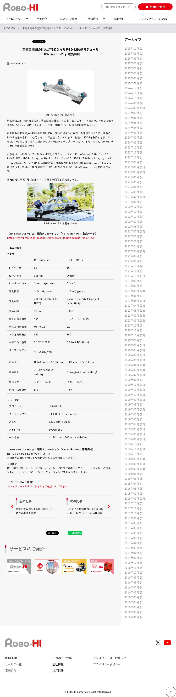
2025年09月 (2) (134, 53)
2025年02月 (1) (134, 78)
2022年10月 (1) (134, 216)
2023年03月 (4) (134, 192)
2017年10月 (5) (134, 513)
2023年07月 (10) (134, 172)
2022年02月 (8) (134, 256)
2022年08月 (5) (134, 226)
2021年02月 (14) (134, 315)
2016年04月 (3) (134, 602)
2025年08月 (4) (134, 58)
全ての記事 (9, 28)
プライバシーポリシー (107, 664)
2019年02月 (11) (134, 434)
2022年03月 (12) (134, 251)
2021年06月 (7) (134, 296)
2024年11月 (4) (134, 93)
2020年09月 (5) (134, 340)
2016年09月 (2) (134, 577)
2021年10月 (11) (134, 276)
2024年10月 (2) (134, 98)
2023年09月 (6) (134, 162)
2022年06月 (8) (134, 236)
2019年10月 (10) (134, 394)
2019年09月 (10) (134, 399)
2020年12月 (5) (134, 325)
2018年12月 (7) (134, 444)
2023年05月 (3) (134, 182)
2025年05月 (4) (134, 68)
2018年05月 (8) (134, 478)
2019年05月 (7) (134, 419)
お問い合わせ (157, 7)
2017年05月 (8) (134, 538)
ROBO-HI (11, 658)
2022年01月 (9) (134, 261)
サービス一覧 (13, 18)
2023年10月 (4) (134, 157)
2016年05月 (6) (134, 597)
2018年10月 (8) (134, 454)
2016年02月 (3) (134, 612)
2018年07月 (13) (134, 469)
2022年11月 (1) (134, 211)
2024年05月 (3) (134, 123)
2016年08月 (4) (134, 582)
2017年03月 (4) (134, 548)
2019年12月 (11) (134, 384)
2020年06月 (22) (134, 355)
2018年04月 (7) (134, 483)
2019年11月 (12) (134, 389)
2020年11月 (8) (134, 330)
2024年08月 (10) (134, 108)
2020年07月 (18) (134, 350)
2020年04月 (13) (134, 365)
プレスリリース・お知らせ (153, 18)
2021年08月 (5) (134, 286)
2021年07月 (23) (134, 291)
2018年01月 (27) (134, 498)
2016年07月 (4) (134, 587)
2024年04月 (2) (134, 127)
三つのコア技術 (68, 18)
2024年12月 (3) (134, 88)
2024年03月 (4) (134, 132)
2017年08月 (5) (134, 523)
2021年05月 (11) (134, 301)
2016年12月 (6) (134, 563)
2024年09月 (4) (134, 103)
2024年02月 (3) (134, 137)
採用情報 (119, 18)
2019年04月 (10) (134, 424)
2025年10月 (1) (134, 48)
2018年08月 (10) (134, 464)
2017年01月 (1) (134, 558)
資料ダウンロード (120, 7)
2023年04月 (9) (134, 187)
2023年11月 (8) (134, 152)
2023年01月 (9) (134, 202)
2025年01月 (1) (134, 83)
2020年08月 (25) (134, 345)
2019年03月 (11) (134, 429)
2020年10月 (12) (134, 335)
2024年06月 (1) (134, 118)
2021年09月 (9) (134, 281)
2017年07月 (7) (134, 528)
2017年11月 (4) (134, 508)
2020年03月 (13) (134, 370)
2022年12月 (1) (134, 206)
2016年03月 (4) (134, 607)
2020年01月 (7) (134, 380)
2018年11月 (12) (134, 449)
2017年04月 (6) (134, 543)
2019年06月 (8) (134, 414)
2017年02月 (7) (134, 553)
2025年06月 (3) (134, 63)
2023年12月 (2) (134, 147)
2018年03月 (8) (134, 488)
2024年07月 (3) (134, 113)
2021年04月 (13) (134, 305)
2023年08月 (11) (134, 167)
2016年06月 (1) (134, 592)
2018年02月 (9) (134, 493)
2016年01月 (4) (134, 617)
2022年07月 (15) (134, 231)
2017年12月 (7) (134, 503)
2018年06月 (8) (134, 474)
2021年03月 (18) (134, 310)
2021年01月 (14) (134, 320)
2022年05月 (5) (134, 241)
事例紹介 (42, 18)
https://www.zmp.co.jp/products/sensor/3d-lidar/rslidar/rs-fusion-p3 (50, 237)
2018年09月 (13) (134, 459)
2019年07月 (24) (134, 409)
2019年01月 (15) (134, 439)
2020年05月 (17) (134, 360)
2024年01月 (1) (134, 142)
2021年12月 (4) (134, 266)
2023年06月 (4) (134, 177)
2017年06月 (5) (134, 533)
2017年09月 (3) (134, 518)
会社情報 (93, 18)
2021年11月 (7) (134, 271)
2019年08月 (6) (134, 404)
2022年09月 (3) (134, 221)
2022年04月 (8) (134, 246)
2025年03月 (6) (134, 73)
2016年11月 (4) (134, 567)
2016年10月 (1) (134, 572)
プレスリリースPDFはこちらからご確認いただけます (37, 486)
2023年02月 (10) (134, 197)
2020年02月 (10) (134, 375)
